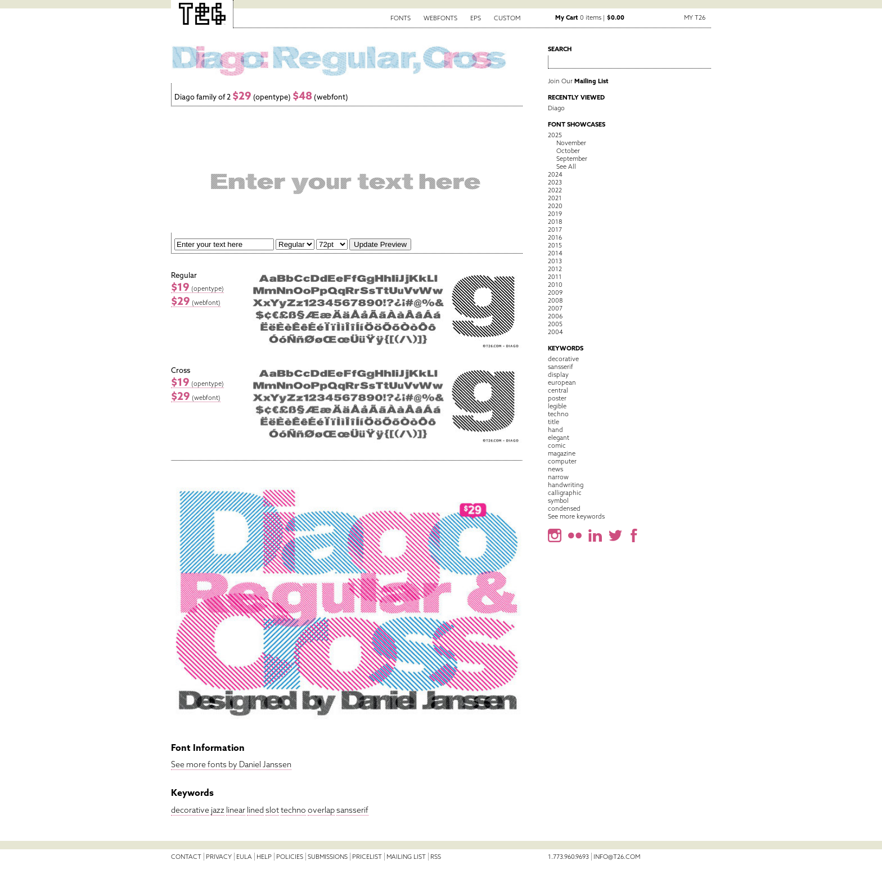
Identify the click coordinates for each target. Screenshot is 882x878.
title (553, 422)
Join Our (578, 81)
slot (272, 810)
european (562, 382)
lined (255, 810)
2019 (555, 214)
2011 (555, 277)
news (555, 469)
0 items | (589, 17)
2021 (555, 198)
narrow (558, 477)
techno (293, 810)
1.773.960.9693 (568, 857)
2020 (555, 206)
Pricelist (367, 857)
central (558, 390)
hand (555, 430)
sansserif (352, 810)
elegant (558, 438)
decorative (190, 810)
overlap (321, 810)
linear (235, 810)
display (558, 375)
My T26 (694, 17)
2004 (555, 332)
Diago (556, 108)
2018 (555, 222)
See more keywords (576, 516)
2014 (555, 253)
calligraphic (565, 493)
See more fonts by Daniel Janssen (231, 764)
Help (264, 857)
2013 (555, 261)
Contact (186, 857)
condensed (564, 508)
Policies (289, 857)
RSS (435, 857)
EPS (475, 18)
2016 (555, 237)
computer (562, 461)
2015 (555, 245)
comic (557, 445)
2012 (555, 269)
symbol (558, 501)
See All (566, 166)
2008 (555, 300)
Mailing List (406, 857)
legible (557, 406)
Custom (507, 18)
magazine (561, 453)
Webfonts (440, 18)
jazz (217, 810)
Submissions (328, 857)
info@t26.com (616, 857)
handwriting (565, 485)
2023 (555, 182)
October (568, 151)
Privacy (219, 857)
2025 (555, 135)
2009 (555, 292)
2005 (555, 324)
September (571, 159)
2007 (555, 308)
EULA (244, 857)
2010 (555, 285)
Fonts (400, 18)
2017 (555, 229)
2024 (555, 174)
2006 (555, 316)
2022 (555, 190)
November (571, 143)
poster (557, 398)
